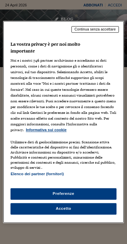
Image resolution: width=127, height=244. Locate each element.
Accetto (63, 209)
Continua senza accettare (95, 29)
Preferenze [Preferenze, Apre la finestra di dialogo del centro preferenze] (64, 194)
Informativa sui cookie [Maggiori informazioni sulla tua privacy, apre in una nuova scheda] (46, 130)
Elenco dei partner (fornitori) (37, 174)
